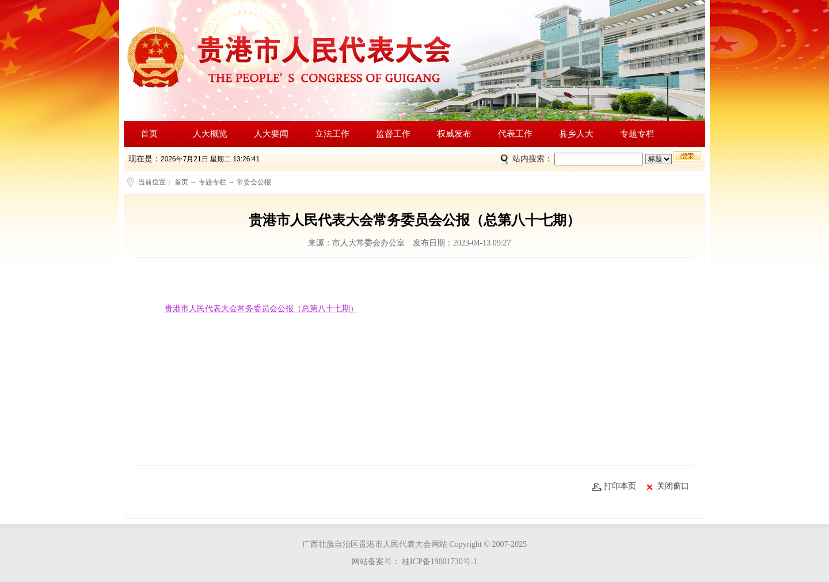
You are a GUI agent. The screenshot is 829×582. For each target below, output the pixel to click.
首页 (149, 133)
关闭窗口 (668, 486)
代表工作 (515, 133)
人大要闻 (271, 133)
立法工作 (332, 133)
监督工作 (393, 133)
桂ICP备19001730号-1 (439, 561)
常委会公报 (254, 182)
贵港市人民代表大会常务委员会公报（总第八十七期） (261, 308)
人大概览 (210, 133)
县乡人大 (576, 133)
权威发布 (454, 133)
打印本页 (614, 487)
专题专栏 (637, 133)
